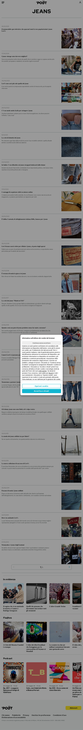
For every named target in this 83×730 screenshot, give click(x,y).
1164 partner (42, 371)
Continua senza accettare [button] (42, 343)
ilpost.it (51, 373)
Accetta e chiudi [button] (41, 391)
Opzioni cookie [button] (41, 386)
